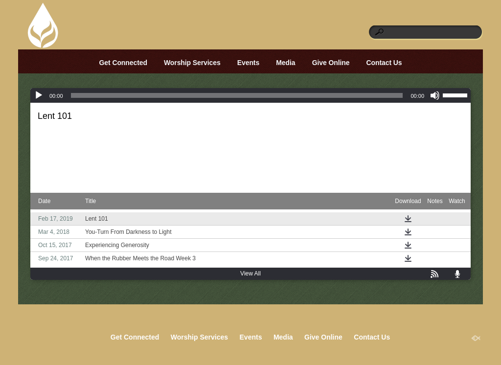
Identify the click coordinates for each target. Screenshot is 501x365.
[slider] (237, 95)
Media (285, 63)
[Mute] (435, 95)
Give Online (331, 63)
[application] (250, 95)
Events (248, 63)
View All (250, 273)
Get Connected (123, 63)
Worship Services (192, 63)
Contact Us (384, 63)
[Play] (39, 95)
